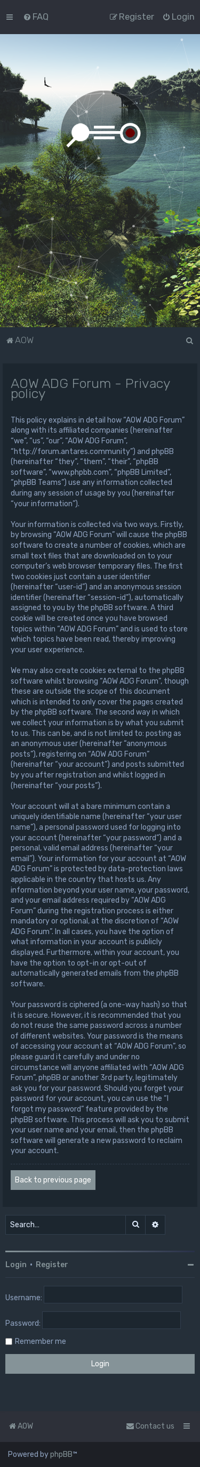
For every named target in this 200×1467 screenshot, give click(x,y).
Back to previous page (53, 1180)
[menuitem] (36, 16)
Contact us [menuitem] (150, 1426)
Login (16, 1264)
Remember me (40, 1341)
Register (52, 1264)
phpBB (61, 1454)
